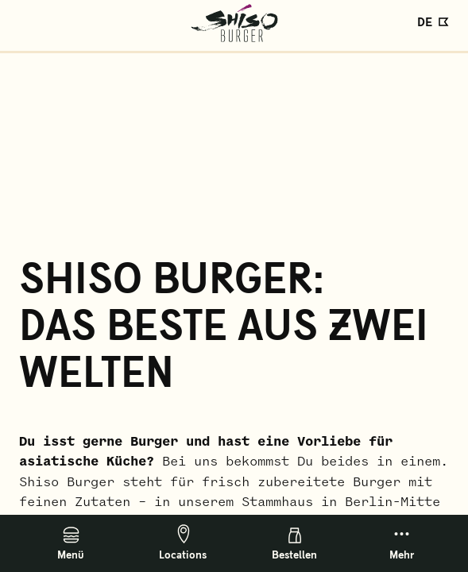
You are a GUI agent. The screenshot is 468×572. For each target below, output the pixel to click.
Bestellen (294, 545)
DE (424, 20)
